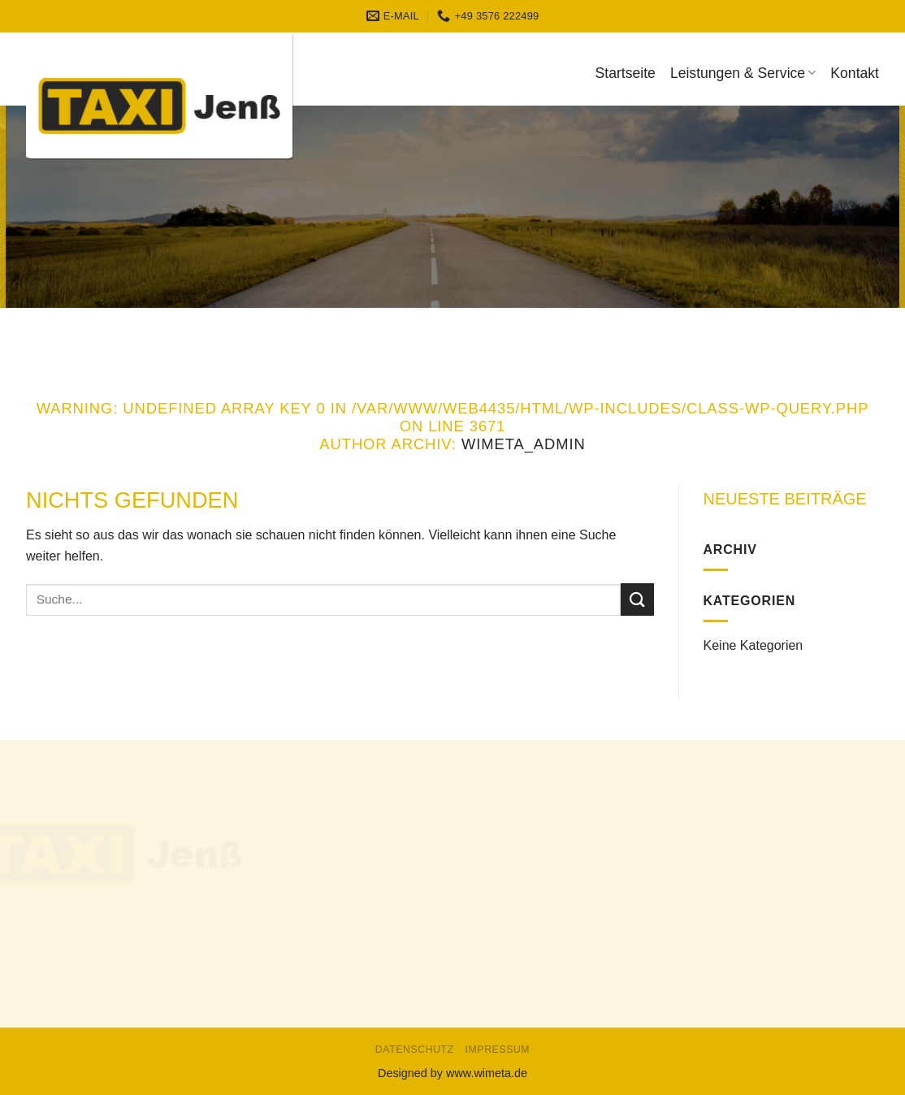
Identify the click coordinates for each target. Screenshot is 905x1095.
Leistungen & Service (743, 73)
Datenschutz (414, 1049)
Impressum (497, 1049)
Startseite (625, 73)
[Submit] (637, 599)
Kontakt (854, 73)
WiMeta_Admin (523, 443)
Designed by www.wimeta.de (452, 1073)
